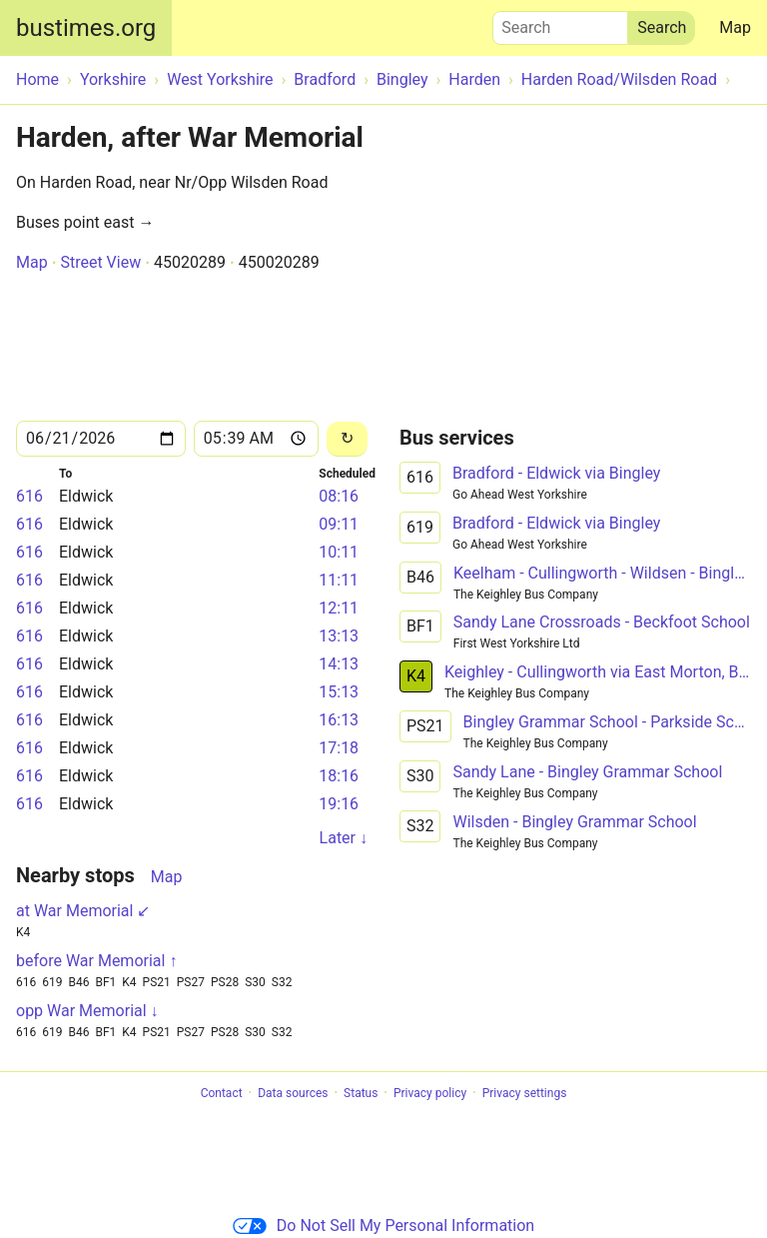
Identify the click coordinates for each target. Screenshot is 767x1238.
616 (29, 496)
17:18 (339, 747)
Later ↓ (344, 837)
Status (361, 1093)
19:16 (339, 803)
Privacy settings (524, 1093)
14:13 (339, 663)
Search (560, 23)
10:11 (339, 552)
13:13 (339, 635)
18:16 (339, 775)
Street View (100, 262)
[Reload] (347, 439)
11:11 (339, 580)
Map (735, 27)
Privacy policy (429, 1093)
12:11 (339, 608)
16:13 (339, 719)
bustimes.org (86, 28)
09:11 (339, 524)
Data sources (293, 1093)
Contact (222, 1093)
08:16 (339, 496)
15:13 (339, 691)
